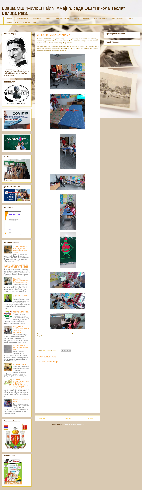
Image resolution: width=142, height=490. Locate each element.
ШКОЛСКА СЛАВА (19, 364)
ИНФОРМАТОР (22, 19)
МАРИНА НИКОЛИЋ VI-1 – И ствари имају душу (20, 347)
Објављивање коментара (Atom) (73, 424)
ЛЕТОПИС (37, 19)
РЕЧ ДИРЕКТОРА (62, 19)
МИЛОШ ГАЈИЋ (12, 22)
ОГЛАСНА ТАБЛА (29, 22)
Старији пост (93, 418)
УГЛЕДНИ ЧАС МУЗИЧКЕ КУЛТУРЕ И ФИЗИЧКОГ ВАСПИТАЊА (21, 329)
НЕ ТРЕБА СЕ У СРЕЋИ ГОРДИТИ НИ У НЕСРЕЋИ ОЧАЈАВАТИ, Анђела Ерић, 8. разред (21, 383)
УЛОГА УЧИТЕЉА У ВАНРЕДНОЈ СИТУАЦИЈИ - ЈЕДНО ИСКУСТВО (16, 266)
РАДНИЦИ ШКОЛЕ (101, 19)
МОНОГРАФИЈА (118, 19)
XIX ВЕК (48, 19)
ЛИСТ (131, 19)
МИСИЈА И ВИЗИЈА (81, 19)
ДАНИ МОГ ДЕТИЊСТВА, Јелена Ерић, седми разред (21, 280)
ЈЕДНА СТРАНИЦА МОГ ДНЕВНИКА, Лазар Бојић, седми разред (20, 249)
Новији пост (41, 418)
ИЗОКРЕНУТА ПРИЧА (21, 312)
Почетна (9, 19)
